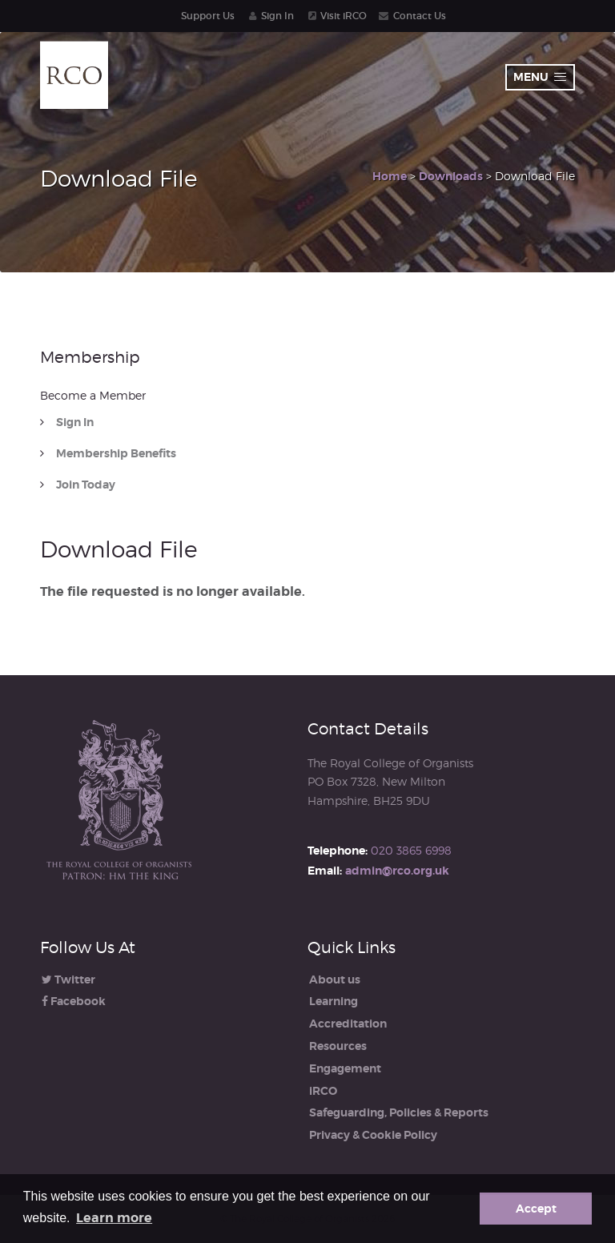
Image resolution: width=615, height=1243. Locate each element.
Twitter (68, 979)
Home (389, 176)
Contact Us (419, 16)
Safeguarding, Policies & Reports (398, 1112)
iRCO (323, 1091)
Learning (333, 1001)
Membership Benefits (116, 454)
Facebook (74, 1001)
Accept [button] (536, 1208)
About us (334, 979)
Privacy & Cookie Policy (373, 1135)
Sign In (277, 16)
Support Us (208, 16)
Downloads (451, 176)
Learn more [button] (114, 1217)
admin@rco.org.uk (397, 870)
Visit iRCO (343, 16)
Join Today (85, 485)
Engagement (345, 1068)
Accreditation (348, 1023)
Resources (338, 1046)
